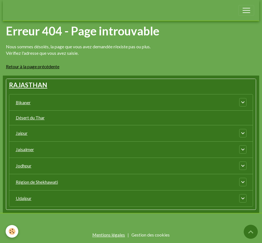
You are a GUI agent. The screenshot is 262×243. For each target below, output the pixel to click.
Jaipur (22, 133)
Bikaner (23, 102)
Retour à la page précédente (32, 66)
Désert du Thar (30, 117)
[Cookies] (12, 231)
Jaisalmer (25, 149)
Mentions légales (108, 234)
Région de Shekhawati (37, 182)
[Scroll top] (251, 232)
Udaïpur (24, 198)
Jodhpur (24, 165)
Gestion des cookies (150, 234)
